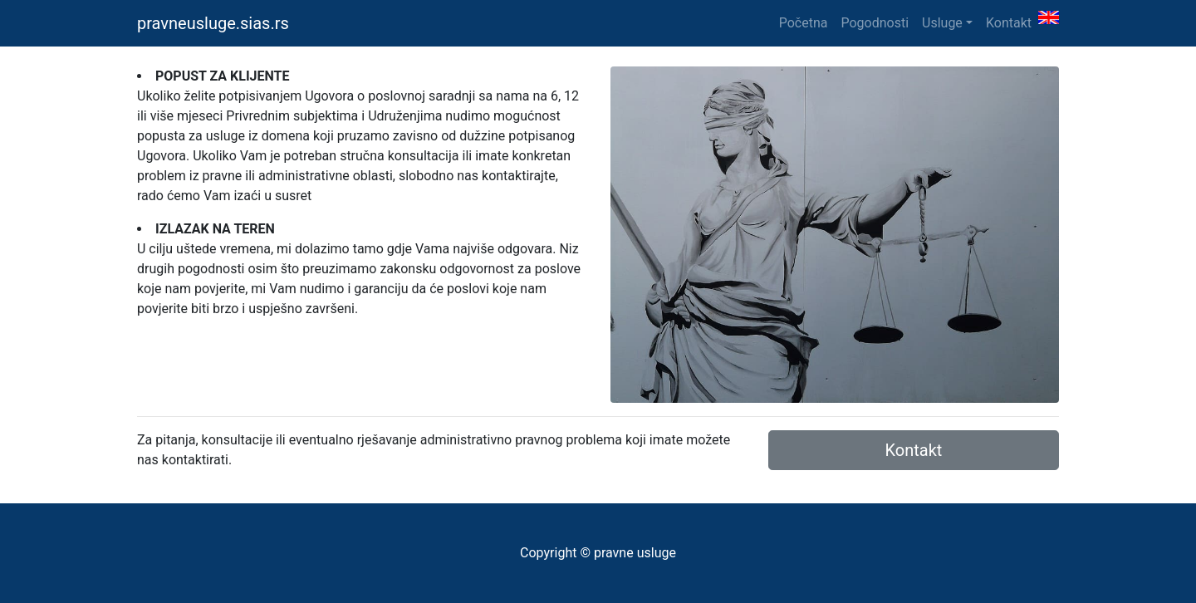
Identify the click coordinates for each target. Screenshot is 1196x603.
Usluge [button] (942, 23)
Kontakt (1009, 23)
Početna (803, 23)
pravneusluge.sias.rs (213, 23)
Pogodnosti (875, 23)
